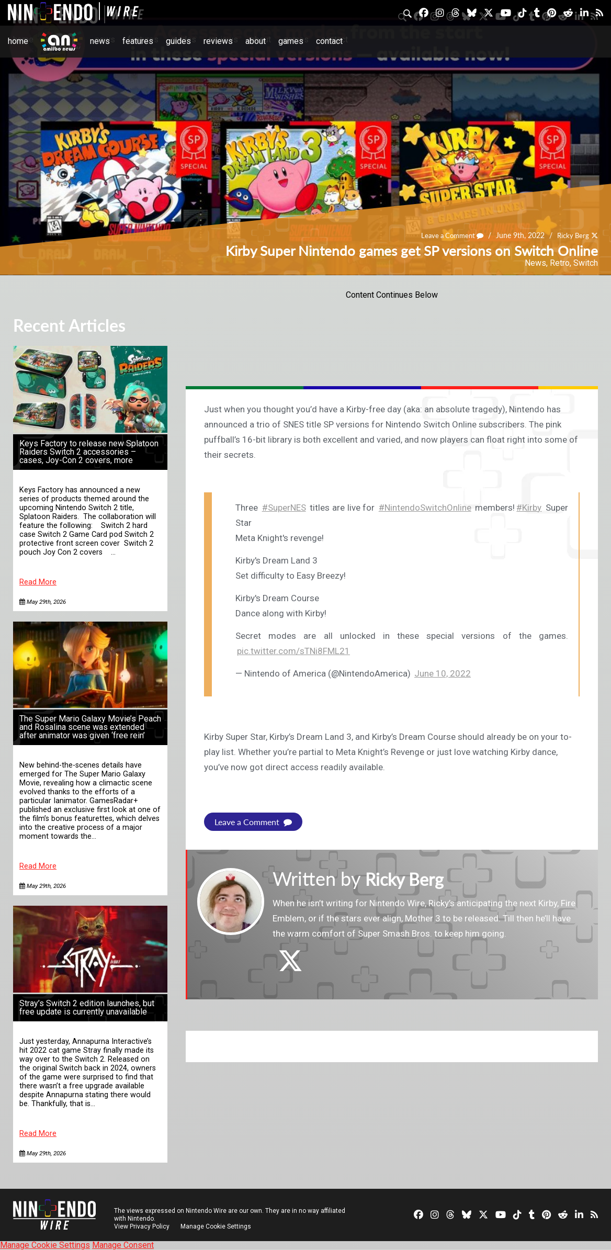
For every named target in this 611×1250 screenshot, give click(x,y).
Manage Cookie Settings (217, 1226)
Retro (560, 263)
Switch (585, 263)
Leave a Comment (447, 235)
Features (137, 41)
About (255, 41)
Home (18, 41)
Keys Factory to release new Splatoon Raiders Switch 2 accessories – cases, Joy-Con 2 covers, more (89, 451)
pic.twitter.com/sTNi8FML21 (293, 651)
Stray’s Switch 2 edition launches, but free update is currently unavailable (86, 1007)
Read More (37, 582)
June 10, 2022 (442, 673)
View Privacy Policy (141, 1226)
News (100, 41)
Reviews (218, 41)
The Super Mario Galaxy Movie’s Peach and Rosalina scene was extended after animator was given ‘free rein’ (90, 727)
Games (290, 41)
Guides (178, 41)
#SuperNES (284, 507)
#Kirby (528, 507)
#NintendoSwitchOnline (425, 507)
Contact (329, 41)
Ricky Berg (572, 235)
